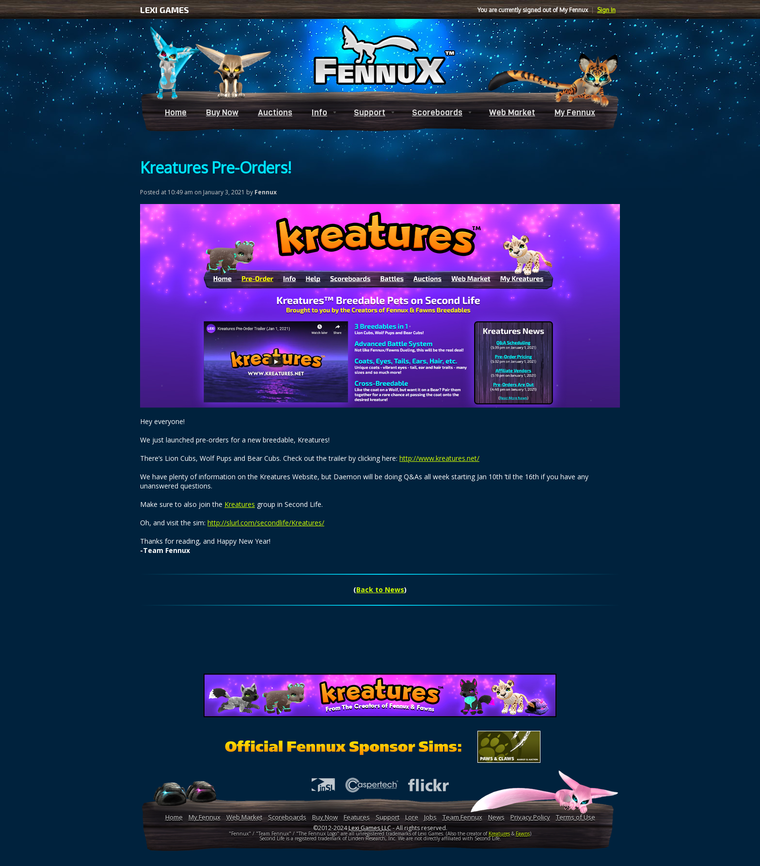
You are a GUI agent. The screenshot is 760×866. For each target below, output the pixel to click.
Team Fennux (462, 817)
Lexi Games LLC (369, 828)
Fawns (523, 833)
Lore (411, 817)
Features (357, 817)
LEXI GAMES (164, 9)
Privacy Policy (530, 817)
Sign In (606, 10)
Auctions (275, 112)
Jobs (430, 817)
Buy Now (222, 112)
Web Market (512, 112)
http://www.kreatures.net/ (439, 458)
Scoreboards (437, 112)
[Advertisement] (380, 645)
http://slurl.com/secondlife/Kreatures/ (265, 522)
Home (176, 112)
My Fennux (574, 112)
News (496, 817)
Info (319, 112)
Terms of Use (575, 817)
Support (369, 112)
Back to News (380, 589)
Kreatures (239, 504)
